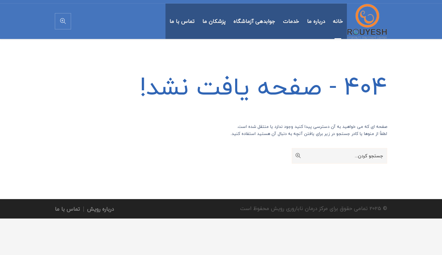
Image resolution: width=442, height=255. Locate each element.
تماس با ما (67, 209)
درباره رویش (100, 209)
